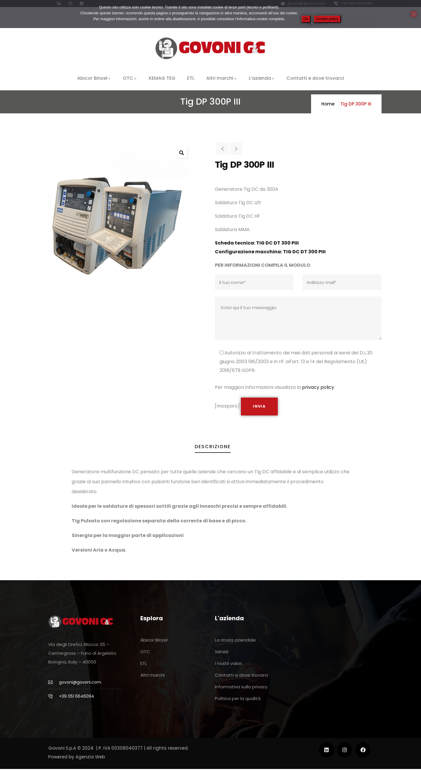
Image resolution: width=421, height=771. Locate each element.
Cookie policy (327, 19)
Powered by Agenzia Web (76, 759)
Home (327, 104)
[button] (181, 152)
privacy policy (318, 387)
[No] (414, 14)
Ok (305, 19)
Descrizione (213, 448)
